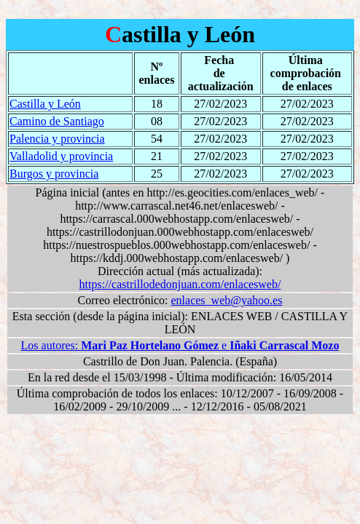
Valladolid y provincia (61, 156)
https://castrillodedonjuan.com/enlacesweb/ (180, 284)
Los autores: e (180, 345)
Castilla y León (45, 104)
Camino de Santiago (56, 121)
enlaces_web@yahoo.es (227, 300)
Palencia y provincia (57, 138)
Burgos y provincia (53, 173)
